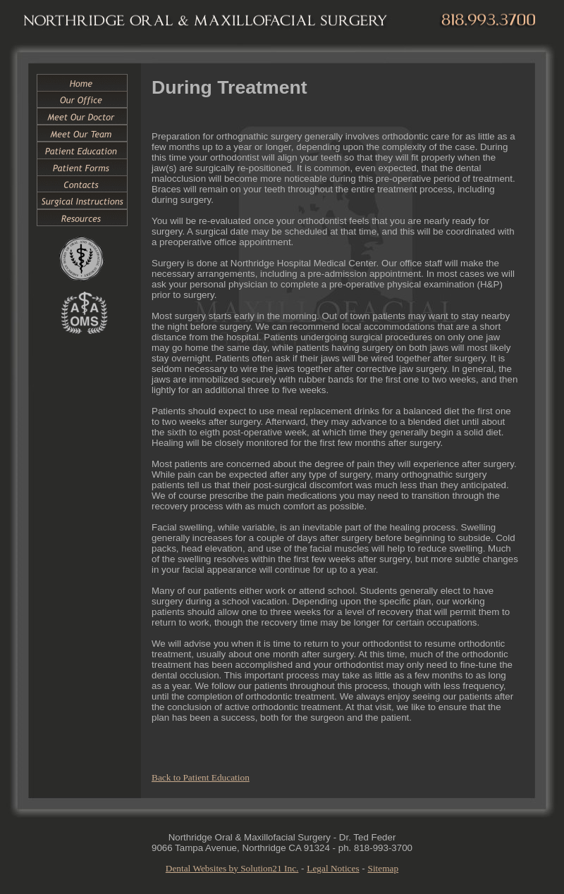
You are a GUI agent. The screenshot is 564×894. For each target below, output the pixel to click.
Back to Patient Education (201, 777)
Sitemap (383, 868)
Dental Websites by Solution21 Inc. (232, 868)
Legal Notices (333, 868)
